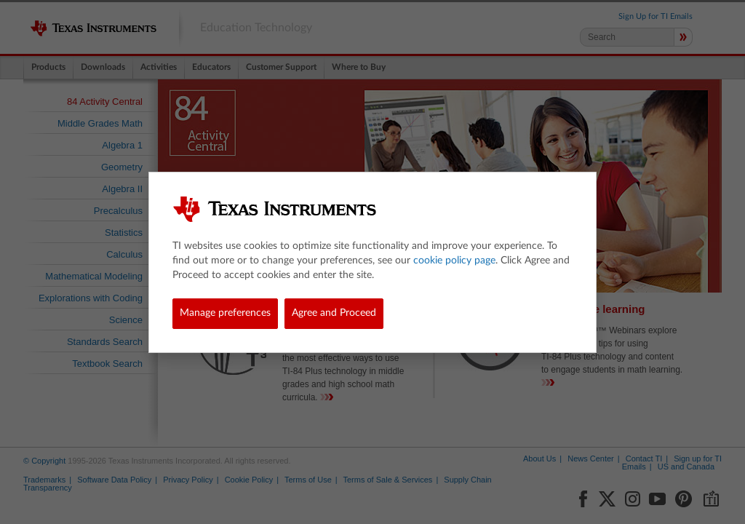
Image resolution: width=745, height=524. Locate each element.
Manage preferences (225, 313)
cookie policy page (454, 260)
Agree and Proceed (334, 313)
